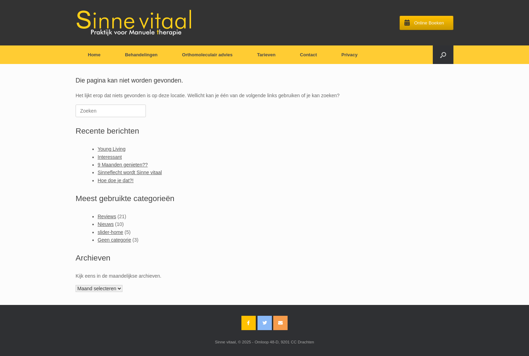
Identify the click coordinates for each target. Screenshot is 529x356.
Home (94, 54)
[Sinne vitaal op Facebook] (248, 323)
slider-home (110, 232)
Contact (308, 54)
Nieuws (106, 224)
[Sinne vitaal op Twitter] (265, 323)
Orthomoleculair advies (207, 54)
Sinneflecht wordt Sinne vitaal (130, 172)
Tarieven (266, 54)
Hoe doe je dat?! (116, 180)
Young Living (112, 149)
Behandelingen (141, 54)
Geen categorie (114, 240)
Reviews (107, 216)
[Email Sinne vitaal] (280, 323)
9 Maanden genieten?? (123, 165)
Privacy (349, 54)
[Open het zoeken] (443, 54)
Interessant (110, 157)
